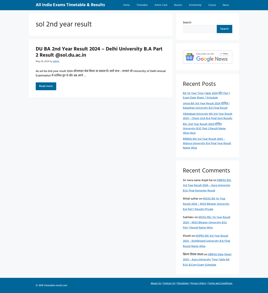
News (226, 5)
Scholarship (195, 5)
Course (212, 5)
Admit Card (161, 5)
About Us (156, 283)
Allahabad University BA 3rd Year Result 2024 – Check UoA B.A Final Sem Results (207, 116)
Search (187, 22)
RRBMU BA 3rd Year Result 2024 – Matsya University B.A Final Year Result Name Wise (207, 143)
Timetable (142, 5)
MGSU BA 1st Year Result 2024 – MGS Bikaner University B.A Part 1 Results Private (206, 203)
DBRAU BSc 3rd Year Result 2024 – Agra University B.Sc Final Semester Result (207, 185)
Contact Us (169, 283)
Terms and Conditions (220, 283)
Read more (47, 87)
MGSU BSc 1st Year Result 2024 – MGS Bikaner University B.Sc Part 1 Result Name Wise (206, 222)
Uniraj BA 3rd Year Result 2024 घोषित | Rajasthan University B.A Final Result (206, 105)
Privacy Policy (198, 283)
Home (126, 5)
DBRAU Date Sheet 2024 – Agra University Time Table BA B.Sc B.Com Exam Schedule (207, 259)
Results (178, 5)
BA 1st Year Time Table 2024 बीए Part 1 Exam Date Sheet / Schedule (206, 95)
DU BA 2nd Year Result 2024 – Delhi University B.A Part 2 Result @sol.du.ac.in (99, 52)
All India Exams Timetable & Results (70, 5)
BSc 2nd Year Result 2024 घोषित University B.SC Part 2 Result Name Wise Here (204, 128)
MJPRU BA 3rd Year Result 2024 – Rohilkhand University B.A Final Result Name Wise (206, 241)
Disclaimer (183, 283)
